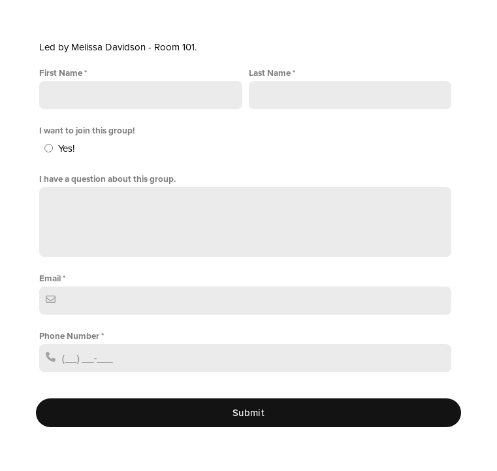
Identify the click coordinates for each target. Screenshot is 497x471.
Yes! (66, 148)
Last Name (270, 73)
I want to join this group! (87, 131)
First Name (60, 73)
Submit (248, 413)
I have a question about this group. (107, 179)
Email (50, 278)
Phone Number (69, 336)
